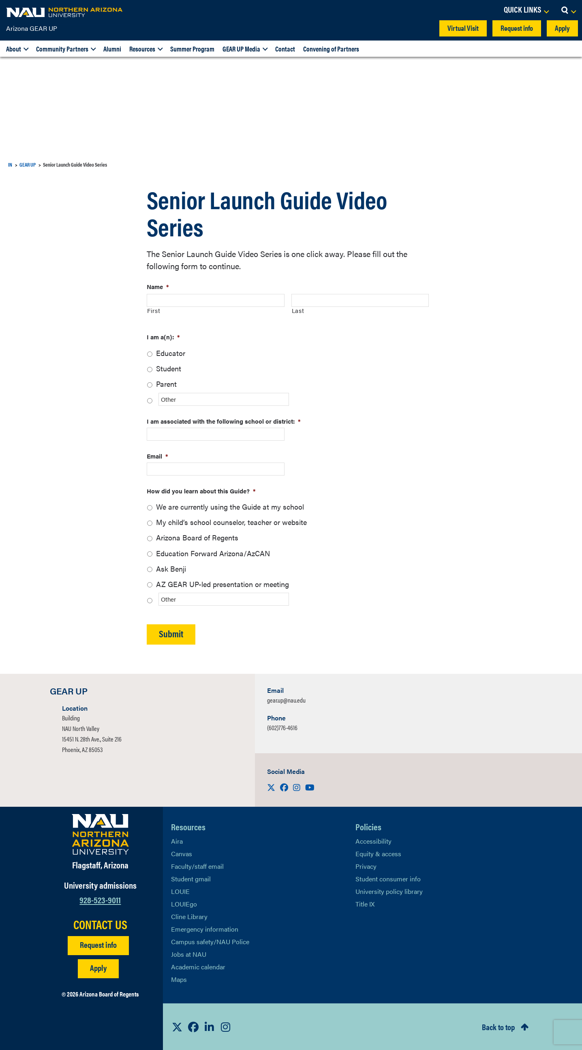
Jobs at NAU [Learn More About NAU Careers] (188, 954)
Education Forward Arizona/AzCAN (213, 553)
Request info (517, 28)
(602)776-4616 (282, 727)
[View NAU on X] (177, 1027)
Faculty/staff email (197, 866)
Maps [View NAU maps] (179, 979)
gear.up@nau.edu (286, 700)
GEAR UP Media (241, 49)
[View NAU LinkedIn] (209, 1027)
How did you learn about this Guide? (201, 491)
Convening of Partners (331, 49)
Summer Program (192, 49)
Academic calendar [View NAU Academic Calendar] (198, 967)
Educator (170, 353)
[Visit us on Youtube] (310, 787)
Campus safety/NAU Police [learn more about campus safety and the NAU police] (210, 941)
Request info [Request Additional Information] (98, 944)
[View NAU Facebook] (193, 1027)
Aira (177, 841)
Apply (562, 28)
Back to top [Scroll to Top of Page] (498, 1027)
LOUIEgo (184, 904)
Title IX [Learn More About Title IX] (364, 904)
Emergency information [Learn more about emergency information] (204, 929)
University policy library (389, 891)
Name (158, 286)
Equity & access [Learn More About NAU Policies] (378, 853)
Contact (285, 49)
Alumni (112, 49)
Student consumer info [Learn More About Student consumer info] (388, 879)
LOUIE (180, 891)
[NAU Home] (65, 12)
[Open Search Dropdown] (568, 10)
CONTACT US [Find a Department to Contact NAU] (100, 924)
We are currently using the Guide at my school (230, 506)
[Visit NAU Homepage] (100, 834)
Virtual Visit (463, 28)
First (153, 310)
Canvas (181, 853)
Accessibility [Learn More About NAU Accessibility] (373, 841)
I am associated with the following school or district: (224, 421)
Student (168, 368)
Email (157, 456)
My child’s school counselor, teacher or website (231, 522)
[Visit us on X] (272, 787)
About (13, 49)
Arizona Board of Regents (197, 537)
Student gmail (191, 879)
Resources (142, 49)
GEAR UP (27, 164)
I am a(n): (163, 337)
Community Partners (62, 49)
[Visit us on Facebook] (285, 787)
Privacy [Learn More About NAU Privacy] (366, 866)
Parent (166, 384)
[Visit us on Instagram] (297, 787)
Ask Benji (171, 569)
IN (10, 164)
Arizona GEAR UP (31, 28)
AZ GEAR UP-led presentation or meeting (222, 584)
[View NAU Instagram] (226, 1027)
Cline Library (189, 916)
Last (298, 310)
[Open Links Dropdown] (526, 10)
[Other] (223, 399)
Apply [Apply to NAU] (98, 967)
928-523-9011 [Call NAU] (100, 899)
